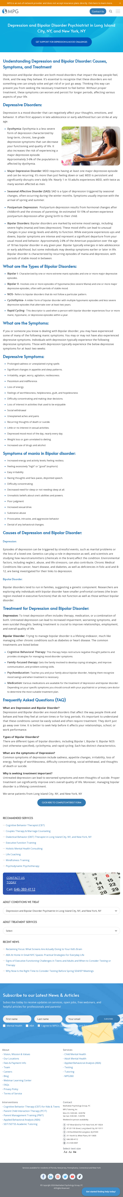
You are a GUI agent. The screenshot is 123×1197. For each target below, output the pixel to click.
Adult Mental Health (75, 1058)
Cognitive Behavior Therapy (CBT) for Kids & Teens (32, 1106)
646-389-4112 (24, 889)
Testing (68, 1067)
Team (7, 1067)
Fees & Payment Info (15, 1063)
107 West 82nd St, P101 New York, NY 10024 (85, 1124)
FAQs (6, 1084)
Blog (6, 1076)
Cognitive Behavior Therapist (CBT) (25, 825)
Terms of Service (69, 1025)
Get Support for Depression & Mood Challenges (61, 41)
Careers (8, 1071)
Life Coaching (13, 854)
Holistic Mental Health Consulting (24, 848)
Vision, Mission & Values (17, 1054)
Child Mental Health (75, 1054)
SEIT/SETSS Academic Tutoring (20, 1124)
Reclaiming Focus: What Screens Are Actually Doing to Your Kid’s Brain (44, 949)
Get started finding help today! (101, 1191)
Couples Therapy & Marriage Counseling (28, 831)
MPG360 (69, 1076)
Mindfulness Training (17, 860)
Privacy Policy (91, 1025)
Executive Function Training (21, 842)
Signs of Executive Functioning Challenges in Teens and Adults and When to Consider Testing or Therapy (58, 963)
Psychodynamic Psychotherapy (22, 866)
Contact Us (98, 11)
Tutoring (69, 1071)
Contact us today (16, 880)
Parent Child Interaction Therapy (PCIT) (25, 1111)
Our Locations (11, 1058)
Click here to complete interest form (61, 802)
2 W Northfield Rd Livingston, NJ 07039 (82, 1132)
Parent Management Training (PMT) (24, 1115)
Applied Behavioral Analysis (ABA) (82, 1063)
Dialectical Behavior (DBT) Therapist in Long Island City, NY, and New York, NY (49, 837)
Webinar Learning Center (17, 1080)
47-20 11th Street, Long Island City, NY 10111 (85, 1128)
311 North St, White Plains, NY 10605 (81, 1135)
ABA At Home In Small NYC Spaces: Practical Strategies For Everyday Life (45, 955)
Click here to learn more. (100, 3)
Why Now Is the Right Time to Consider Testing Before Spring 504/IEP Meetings (50, 971)
